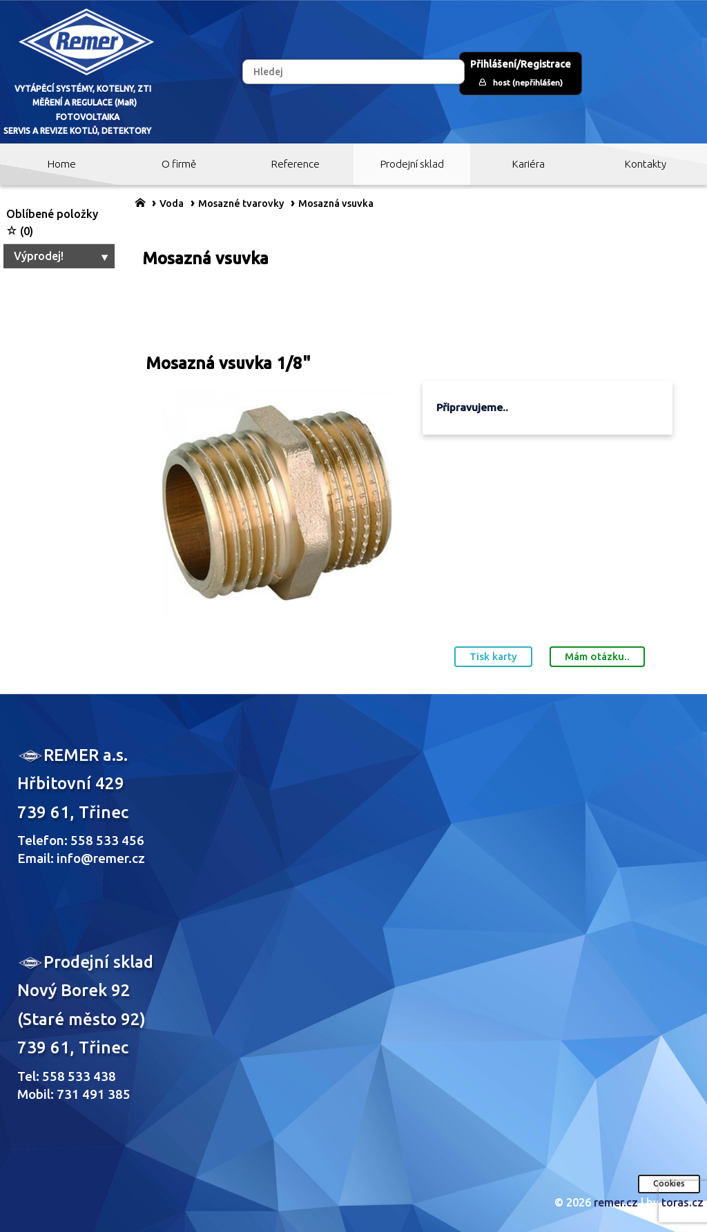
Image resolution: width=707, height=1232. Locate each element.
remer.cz (616, 1202)
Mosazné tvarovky (241, 203)
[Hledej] (353, 71)
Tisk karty (493, 656)
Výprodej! (62, 256)
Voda (171, 203)
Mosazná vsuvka (336, 203)
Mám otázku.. (597, 656)
